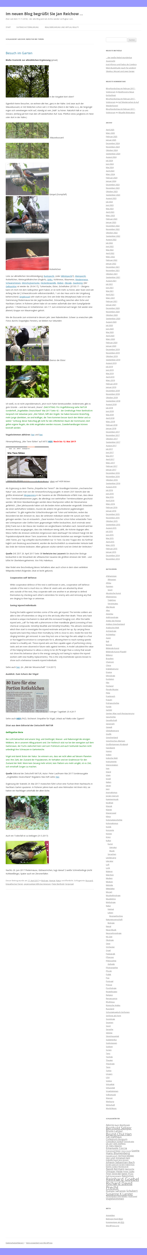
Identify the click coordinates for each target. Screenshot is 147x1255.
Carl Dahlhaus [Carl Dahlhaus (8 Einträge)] (114, 1136)
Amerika (109, 614)
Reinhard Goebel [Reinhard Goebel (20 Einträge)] (122, 1179)
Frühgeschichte (112, 703)
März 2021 (110, 298)
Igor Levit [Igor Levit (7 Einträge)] (110, 1157)
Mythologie (111, 902)
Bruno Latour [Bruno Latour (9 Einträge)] (114, 1131)
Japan (108, 785)
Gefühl (109, 710)
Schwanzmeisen (13, 283)
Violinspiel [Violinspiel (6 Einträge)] (132, 1196)
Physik (109, 971)
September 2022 (113, 236)
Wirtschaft (110, 1105)
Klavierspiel (111, 813)
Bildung (109, 655)
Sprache (109, 1029)
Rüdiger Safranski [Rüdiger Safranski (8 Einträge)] (116, 1190)
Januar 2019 (111, 387)
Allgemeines (111, 596)
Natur (58, 880)
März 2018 (110, 421)
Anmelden (110, 1215)
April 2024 (110, 171)
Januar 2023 (111, 222)
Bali (107, 641)
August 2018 (111, 404)
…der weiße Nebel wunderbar (119, 57)
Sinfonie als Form (113, 1015)
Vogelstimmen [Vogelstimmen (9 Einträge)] (115, 1198)
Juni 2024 (110, 164)
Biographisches (116, 916)
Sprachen (112, 854)
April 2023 (110, 212)
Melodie (109, 885)
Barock (109, 644)
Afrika (108, 583)
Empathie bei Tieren (14, 884)
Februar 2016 (111, 507)
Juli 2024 (109, 160)
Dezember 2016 (113, 473)
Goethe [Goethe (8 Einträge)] (135, 1150)
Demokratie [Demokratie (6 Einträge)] (129, 1141)
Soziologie (110, 1019)
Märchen (110, 875)
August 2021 (111, 280)
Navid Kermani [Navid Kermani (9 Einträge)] (115, 1169)
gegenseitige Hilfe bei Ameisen (37, 884)
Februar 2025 (111, 136)
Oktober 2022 (112, 232)
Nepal (108, 926)
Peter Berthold (58, 884)
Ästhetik (111, 964)
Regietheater (111, 991)
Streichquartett (112, 1036)
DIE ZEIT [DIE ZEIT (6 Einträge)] (109, 1143)
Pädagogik (110, 954)
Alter (108, 610)
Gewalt (109, 727)
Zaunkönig (78, 283)
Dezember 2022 (113, 226)
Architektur (110, 634)
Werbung (110, 1101)
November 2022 (113, 229)
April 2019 (110, 377)
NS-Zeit (109, 936)
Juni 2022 (110, 246)
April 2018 (110, 418)
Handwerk (110, 747)
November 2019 (113, 353)
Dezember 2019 (113, 349)
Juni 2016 (110, 493)
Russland (110, 1008)
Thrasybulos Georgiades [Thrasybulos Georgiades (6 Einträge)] (117, 1196)
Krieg (108, 837)
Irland (108, 772)
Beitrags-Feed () (114, 1219)
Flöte (108, 693)
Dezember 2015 (113, 514)
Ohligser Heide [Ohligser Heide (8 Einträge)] (114, 1171)
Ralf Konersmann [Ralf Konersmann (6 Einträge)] (113, 1176)
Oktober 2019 (112, 356)
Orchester (110, 947)
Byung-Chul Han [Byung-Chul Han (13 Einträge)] (119, 1134)
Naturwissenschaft (114, 919)
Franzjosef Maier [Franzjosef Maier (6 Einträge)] (113, 1151)
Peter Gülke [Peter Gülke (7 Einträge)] (128, 1171)
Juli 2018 (109, 408)
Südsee (109, 1046)
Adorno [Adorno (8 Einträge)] (110, 1125)
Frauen (109, 699)
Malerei (109, 871)
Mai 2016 (110, 497)
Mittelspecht (66, 276)
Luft (107, 864)
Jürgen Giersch (112, 796)
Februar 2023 (111, 219)
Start (8, 27)
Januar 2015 (111, 552)
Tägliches (112, 600)
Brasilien (110, 658)
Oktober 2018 (112, 397)
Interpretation (112, 765)
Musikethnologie (113, 895)
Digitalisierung (112, 668)
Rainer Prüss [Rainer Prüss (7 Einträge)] (127, 1173)
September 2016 (113, 483)
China (108, 665)
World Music (111, 1108)
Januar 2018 (111, 428)
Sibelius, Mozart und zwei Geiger (120, 71)
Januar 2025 (111, 140)
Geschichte (111, 717)
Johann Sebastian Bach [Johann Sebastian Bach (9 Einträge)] (120, 1162)
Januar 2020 (111, 346)
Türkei (108, 1070)
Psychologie (111, 988)
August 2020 (111, 322)
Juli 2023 (109, 201)
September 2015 (113, 524)
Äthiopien (112, 579)
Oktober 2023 (112, 191)
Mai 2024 (110, 167)
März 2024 (110, 174)
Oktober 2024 (112, 150)
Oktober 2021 (112, 274)
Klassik (109, 806)
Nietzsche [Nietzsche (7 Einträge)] (129, 1169)
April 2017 (110, 459)
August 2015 (111, 528)
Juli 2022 (109, 243)
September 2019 (113, 359)
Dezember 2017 (113, 432)
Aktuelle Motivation (126, 112)
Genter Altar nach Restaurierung (120, 713)
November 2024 (113, 147)
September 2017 (113, 442)
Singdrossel (24, 296)
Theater (109, 1060)
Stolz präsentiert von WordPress (39, 1243)
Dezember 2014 (113, 555)
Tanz (108, 1053)
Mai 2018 (110, 414)
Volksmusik (111, 1094)
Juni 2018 (110, 411)
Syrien (109, 1050)
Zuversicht (110, 61)
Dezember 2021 (113, 267)
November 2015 (113, 517)
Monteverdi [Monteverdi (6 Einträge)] (123, 1166)
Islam (108, 775)
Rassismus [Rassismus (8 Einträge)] (128, 1175)
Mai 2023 (110, 208)
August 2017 (111, 445)
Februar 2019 (111, 383)
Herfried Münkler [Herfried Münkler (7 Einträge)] (126, 1155)
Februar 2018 (111, 425)
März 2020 (110, 339)
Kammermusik (112, 799)
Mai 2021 (110, 291)
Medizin (109, 881)
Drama (109, 672)
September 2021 (113, 277)
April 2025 (110, 129)
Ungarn (109, 1074)
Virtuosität (110, 1087)
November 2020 (113, 311)
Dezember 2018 (113, 390)
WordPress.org (112, 1225)
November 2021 (113, 270)
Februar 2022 (111, 260)
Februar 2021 (111, 301)
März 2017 (110, 462)
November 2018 (113, 394)
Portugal (109, 981)
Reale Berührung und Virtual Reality (62, 27)
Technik (109, 1057)
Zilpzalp (68, 283)
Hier (57, 777)
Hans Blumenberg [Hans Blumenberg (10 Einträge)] (118, 1153)
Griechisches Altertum (115, 741)
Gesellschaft (111, 720)
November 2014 (113, 559)
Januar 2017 (111, 469)
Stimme (109, 1033)
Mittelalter (110, 888)
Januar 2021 (111, 304)
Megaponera (30, 495)
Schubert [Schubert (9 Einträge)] (132, 1190)
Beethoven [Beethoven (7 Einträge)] (125, 1125)
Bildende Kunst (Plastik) (116, 651)
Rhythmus (110, 1002)
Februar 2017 (111, 466)
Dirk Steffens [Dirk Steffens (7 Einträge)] (119, 1143)
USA (108, 1077)
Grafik (108, 734)
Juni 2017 (110, 452)
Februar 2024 (111, 177)
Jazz (108, 789)
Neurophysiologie (113, 933)
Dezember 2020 (113, 308)
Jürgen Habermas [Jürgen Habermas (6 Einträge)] (127, 1164)
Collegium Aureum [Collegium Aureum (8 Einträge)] (116, 1139)
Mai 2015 (110, 538)
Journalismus (111, 792)
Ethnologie (110, 675)
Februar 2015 (111, 548)
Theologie (110, 1063)
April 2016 (110, 500)
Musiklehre (111, 899)
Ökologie (110, 940)
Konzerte (110, 830)
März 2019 (110, 380)
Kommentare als (115, 1222)
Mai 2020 (110, 332)
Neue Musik (111, 929)
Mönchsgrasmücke (30, 283)
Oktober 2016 (112, 480)
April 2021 (110, 294)
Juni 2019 (110, 370)
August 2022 (111, 239)
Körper (109, 833)
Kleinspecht (80, 276)
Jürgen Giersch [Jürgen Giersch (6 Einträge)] (112, 1164)
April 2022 (110, 253)
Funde (108, 706)
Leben (110, 912)
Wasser (109, 1098)
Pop (107, 978)
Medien (109, 878)
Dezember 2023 (113, 184)
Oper (108, 943)
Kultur (108, 840)
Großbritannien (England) (117, 744)
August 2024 (111, 157)
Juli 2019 (109, 366)
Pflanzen (110, 957)
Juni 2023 (110, 205)
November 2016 (113, 476)
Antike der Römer (113, 620)
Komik (108, 826)
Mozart (109, 892)
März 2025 (110, 133)
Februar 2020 (111, 342)
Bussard (89, 880)
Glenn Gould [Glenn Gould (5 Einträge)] (126, 1151)
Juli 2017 (109, 449)
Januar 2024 (111, 181)
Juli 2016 (109, 490)
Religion (109, 995)
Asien (108, 638)
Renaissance (111, 998)
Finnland (109, 686)
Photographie (112, 967)
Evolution (110, 679)
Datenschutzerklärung (28, 27)
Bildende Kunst (112, 648)
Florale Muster (112, 689)
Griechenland (112, 737)
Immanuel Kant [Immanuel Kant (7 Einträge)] (123, 1157)
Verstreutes (113, 603)
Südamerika (111, 1039)
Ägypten (109, 586)
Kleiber (60, 283)
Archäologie (111, 631)
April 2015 (110, 541)
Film (107, 682)
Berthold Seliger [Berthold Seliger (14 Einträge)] (119, 1128)
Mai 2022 (110, 250)
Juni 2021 (110, 287)
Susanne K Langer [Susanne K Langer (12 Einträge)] (119, 1194)
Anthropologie (112, 617)
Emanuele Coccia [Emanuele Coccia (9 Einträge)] (116, 1148)
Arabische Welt (112, 627)
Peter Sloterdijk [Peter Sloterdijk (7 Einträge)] (113, 1173)
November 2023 (113, 188)
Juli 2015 (109, 531)
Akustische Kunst (113, 593)
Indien (108, 754)
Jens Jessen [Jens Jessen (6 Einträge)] (124, 1160)
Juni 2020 (110, 329)
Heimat (52, 880)
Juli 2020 (109, 325)
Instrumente (111, 761)
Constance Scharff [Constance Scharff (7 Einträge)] (114, 1141)
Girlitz (49, 279)
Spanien (109, 1022)
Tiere (108, 1067)
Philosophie (111, 960)
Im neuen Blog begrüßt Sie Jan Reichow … (44, 13)
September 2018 (113, 401)
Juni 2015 (110, 535)
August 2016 (111, 486)
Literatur (113, 847)
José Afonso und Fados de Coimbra (121, 64)
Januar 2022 (111, 263)
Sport (110, 590)
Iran (107, 768)
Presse (109, 984)
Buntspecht (49, 276)
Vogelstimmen (112, 1091)
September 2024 (113, 153)
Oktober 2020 (112, 315)
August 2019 (111, 363)
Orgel (108, 950)
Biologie (44, 880)
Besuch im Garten (19, 53)
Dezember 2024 (113, 143)
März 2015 (110, 545)
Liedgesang (111, 857)
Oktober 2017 (112, 438)
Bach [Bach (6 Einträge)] (117, 1125)
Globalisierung (112, 730)
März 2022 (110, 256)
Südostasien (111, 1043)
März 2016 (110, 504)
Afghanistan (111, 576)
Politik (108, 974)
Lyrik (108, 868)
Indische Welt (112, 758)
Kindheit (109, 802)
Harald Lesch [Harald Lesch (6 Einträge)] (111, 1156)
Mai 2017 (110, 456)
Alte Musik (110, 607)
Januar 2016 (111, 511)
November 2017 (113, 435)
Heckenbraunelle (48, 283)
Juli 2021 (109, 284)
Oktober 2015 (112, 521)
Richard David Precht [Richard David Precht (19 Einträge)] (119, 1185)
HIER (50, 441)
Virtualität (110, 1084)
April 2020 (110, 335)
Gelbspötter (11, 286)
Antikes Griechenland (115, 624)
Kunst (110, 844)
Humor (109, 751)
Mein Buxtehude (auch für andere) (121, 68)
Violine (109, 1081)
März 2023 (110, 215)
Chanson (110, 662)
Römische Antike (113, 1005)
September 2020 (113, 318)
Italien (108, 782)
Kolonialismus (112, 823)
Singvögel (69, 884)
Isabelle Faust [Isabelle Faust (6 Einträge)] (112, 1160)
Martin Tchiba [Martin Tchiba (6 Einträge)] (112, 1166)
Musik (112, 850)
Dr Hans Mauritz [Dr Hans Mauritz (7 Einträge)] (114, 1145)
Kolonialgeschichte (114, 820)
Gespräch (110, 723)
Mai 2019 (110, 373)
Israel (108, 778)
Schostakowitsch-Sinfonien (118, 1012)
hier (33, 434)
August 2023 (111, 198)
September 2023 (113, 195)
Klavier (109, 809)
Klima (108, 816)
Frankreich (110, 696)
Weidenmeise (81, 279)
